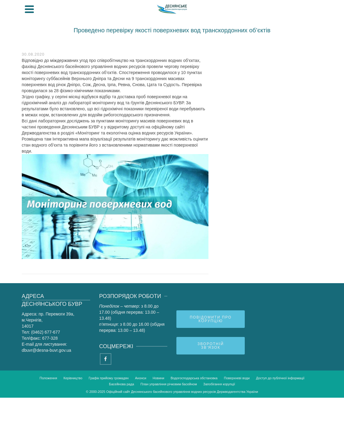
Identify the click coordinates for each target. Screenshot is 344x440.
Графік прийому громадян (109, 378)
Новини (158, 378)
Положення (48, 378)
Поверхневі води (237, 378)
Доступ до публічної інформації (280, 378)
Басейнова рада (121, 384)
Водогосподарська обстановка (194, 378)
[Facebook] (105, 359)
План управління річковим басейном (168, 384)
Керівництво (73, 378)
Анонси (140, 378)
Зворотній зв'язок (211, 346)
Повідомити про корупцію (210, 319)
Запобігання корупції (219, 384)
